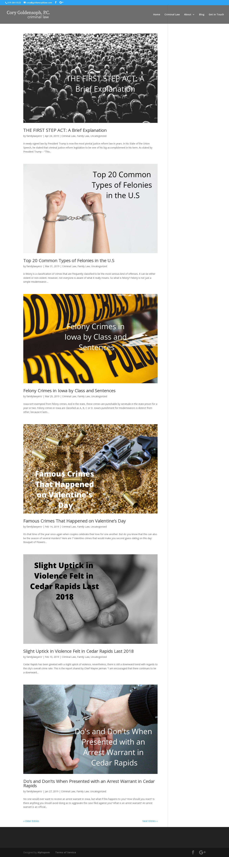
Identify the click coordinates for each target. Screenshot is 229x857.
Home (156, 14)
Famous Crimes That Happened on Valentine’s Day (74, 521)
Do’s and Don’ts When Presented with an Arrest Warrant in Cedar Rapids (89, 783)
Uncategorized (98, 136)
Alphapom (43, 852)
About (187, 14)
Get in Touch (216, 14)
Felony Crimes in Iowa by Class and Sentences (69, 390)
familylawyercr (34, 136)
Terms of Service (65, 852)
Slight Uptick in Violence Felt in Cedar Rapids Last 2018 (78, 651)
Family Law (83, 136)
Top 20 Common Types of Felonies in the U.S (68, 260)
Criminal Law (172, 14)
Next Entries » (150, 821)
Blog (201, 14)
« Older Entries (31, 821)
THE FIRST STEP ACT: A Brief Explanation (65, 130)
